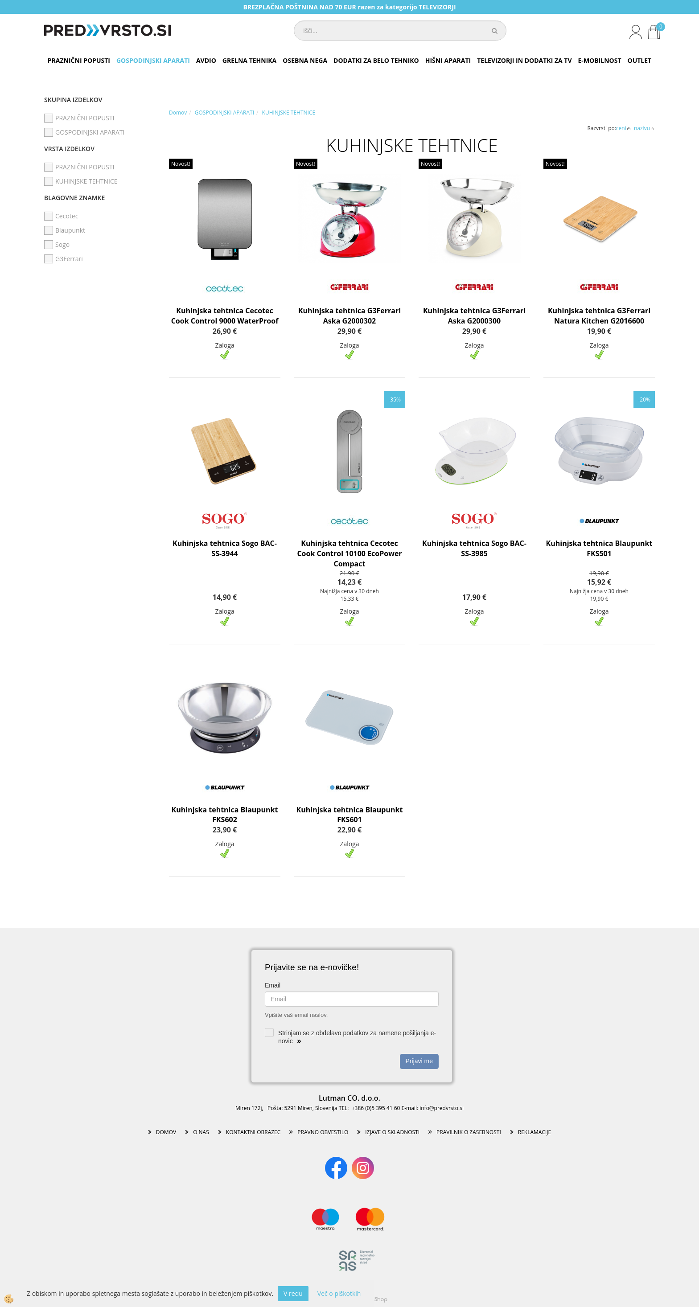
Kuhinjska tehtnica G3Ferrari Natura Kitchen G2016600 (599, 316)
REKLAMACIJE (534, 1132)
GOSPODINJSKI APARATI (153, 60)
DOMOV (166, 1132)
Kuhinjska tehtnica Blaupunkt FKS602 (225, 815)
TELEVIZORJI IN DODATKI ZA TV (524, 60)
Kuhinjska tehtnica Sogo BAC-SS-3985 (474, 548)
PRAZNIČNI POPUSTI (79, 60)
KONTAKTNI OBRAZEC (253, 1132)
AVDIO (206, 60)
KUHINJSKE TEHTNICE (289, 112)
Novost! (180, 164)
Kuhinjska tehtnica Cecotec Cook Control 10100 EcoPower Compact (349, 553)
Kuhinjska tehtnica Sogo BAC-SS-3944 (225, 548)
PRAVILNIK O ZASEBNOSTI (468, 1132)
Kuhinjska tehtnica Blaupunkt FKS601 (349, 815)
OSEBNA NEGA (305, 60)
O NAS (201, 1132)
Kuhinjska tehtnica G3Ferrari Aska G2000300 (474, 316)
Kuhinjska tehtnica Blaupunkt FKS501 (599, 548)
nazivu (644, 128)
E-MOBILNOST (599, 60)
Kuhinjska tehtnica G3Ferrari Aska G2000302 (349, 316)
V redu (293, 1293)
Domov (178, 112)
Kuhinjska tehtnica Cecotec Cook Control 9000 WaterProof (225, 316)
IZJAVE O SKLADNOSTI (392, 1132)
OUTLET (640, 60)
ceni (623, 128)
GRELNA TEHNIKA (249, 60)
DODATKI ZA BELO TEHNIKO (376, 60)
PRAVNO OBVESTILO (322, 1132)
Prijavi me (419, 1061)
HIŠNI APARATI (448, 60)
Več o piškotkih (339, 1293)
